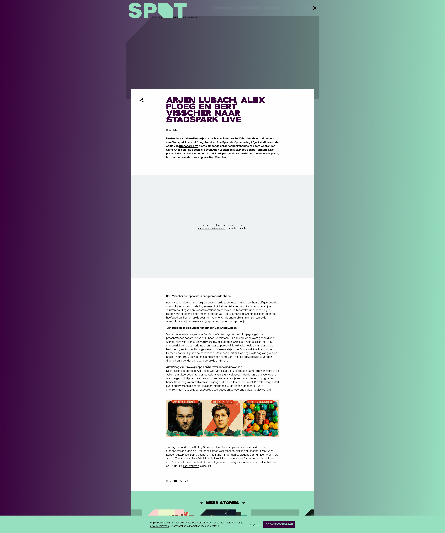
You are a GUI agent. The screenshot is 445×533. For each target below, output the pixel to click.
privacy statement (159, 525)
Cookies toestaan (279, 524)
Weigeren (254, 524)
